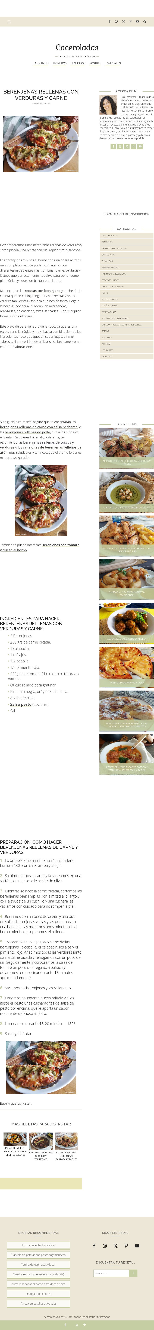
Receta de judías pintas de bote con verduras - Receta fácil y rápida (126, 769)
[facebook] (110, 21)
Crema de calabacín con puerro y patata (126, 508)
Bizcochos (107, 242)
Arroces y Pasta (110, 235)
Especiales (113, 63)
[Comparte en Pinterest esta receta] (84, 1325)
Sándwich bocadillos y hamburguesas (122, 324)
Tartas (105, 331)
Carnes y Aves (109, 254)
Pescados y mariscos (112, 286)
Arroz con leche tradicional (38, 1245)
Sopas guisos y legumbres (115, 318)
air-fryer (106, 343)
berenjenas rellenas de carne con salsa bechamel (39, 427)
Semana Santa (109, 312)
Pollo (105, 293)
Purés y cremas (109, 305)
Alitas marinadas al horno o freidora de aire (38, 1284)
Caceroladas (77, 47)
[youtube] (137, 21)
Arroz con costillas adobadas (38, 1303)
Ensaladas (107, 261)
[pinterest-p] (131, 21)
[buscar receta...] (144, 21)
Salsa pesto (21, 704)
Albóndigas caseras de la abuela (126, 639)
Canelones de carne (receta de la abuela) (38, 1274)
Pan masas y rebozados (114, 273)
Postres (95, 63)
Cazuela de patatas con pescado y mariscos (38, 1255)
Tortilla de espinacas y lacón (38, 1265)
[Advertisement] (77, 8)
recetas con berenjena (43, 290)
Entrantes (41, 63)
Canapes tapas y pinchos (114, 248)
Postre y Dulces (110, 299)
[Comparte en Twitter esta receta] (76, 1325)
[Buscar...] (111, 1273)
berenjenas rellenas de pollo (27, 432)
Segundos (78, 63)
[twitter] (123, 21)
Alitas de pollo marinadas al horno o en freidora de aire (126, 550)
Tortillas (107, 337)
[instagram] (116, 21)
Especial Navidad (110, 267)
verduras (107, 356)
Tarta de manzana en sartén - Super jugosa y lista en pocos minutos (126, 725)
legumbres (107, 350)
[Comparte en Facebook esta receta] (65, 1325)
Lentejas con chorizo (38, 1294)
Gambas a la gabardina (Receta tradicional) (127, 593)
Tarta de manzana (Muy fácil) (127, 683)
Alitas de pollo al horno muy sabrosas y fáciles (127, 462)
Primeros (60, 63)
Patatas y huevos (110, 280)
